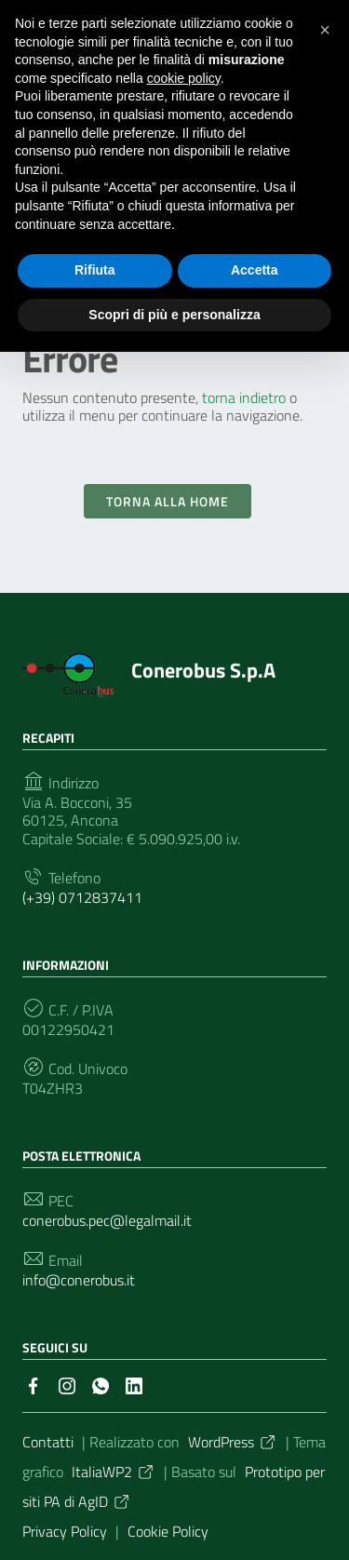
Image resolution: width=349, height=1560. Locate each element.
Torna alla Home (167, 501)
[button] (325, 30)
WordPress (232, 1442)
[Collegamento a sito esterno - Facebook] (33, 1384)
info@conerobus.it (78, 1280)
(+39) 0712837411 (82, 898)
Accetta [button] (254, 269)
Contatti (48, 1442)
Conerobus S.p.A (203, 670)
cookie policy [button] (184, 78)
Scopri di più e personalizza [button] (174, 314)
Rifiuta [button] (94, 269)
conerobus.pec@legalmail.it (107, 1221)
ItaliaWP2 (113, 1471)
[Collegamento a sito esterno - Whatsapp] (100, 1384)
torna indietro (244, 397)
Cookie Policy (168, 1531)
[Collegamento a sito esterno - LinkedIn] (134, 1384)
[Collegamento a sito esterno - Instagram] (67, 1384)
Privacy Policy (64, 1531)
